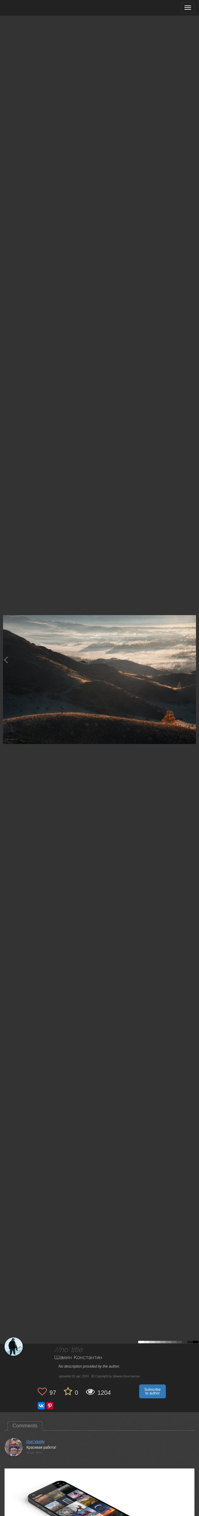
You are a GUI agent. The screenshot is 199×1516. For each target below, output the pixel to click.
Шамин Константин (78, 1357)
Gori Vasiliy (35, 1442)
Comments (24, 1426)
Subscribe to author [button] (152, 1391)
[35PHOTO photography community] (28, 7)
